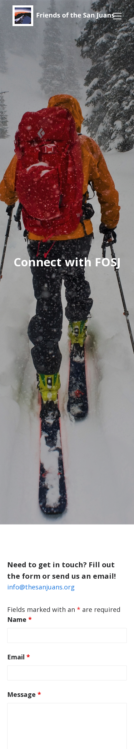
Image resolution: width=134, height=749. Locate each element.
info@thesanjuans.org (41, 587)
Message (24, 694)
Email (18, 657)
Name (19, 619)
